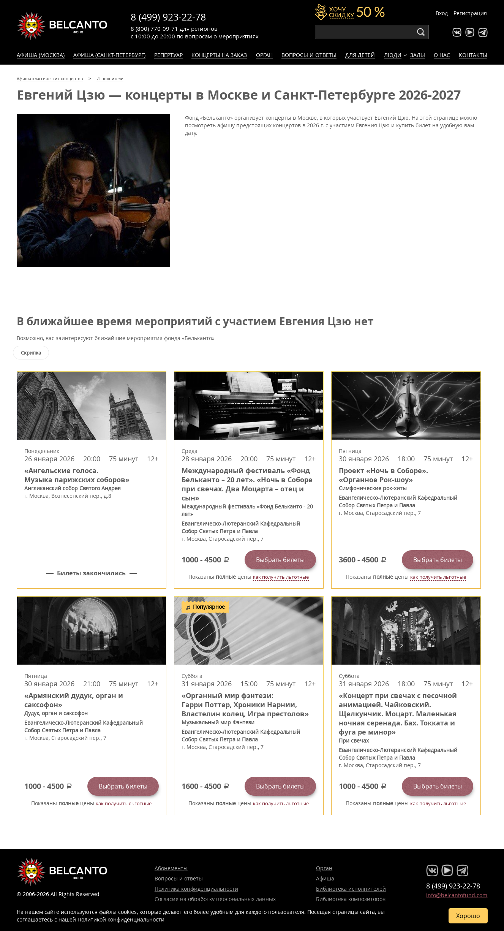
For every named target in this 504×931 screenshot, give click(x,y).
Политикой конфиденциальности (120, 919)
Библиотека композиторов (351, 898)
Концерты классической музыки (62, 26)
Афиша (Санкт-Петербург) (109, 55)
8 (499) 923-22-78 (168, 17)
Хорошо (468, 916)
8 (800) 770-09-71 (154, 28)
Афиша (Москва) (41, 55)
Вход (442, 13)
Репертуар (168, 55)
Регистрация (470, 13)
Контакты (473, 55)
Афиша (325, 878)
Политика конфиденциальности (196, 888)
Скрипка (31, 352)
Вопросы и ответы (309, 55)
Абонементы (171, 868)
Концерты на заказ (219, 55)
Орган (264, 55)
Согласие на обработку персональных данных (215, 898)
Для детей (360, 55)
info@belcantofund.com (456, 895)
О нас (442, 55)
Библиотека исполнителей (351, 888)
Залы (417, 55)
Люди (392, 55)
